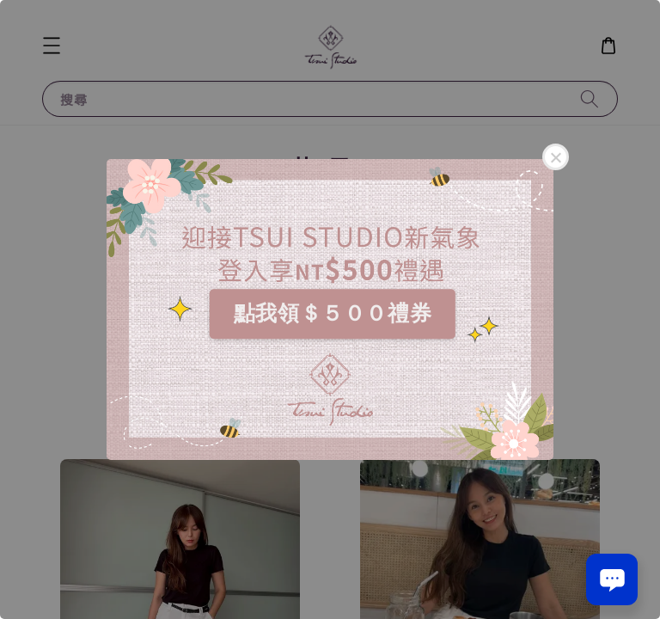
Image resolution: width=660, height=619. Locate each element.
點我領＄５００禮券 (332, 313)
